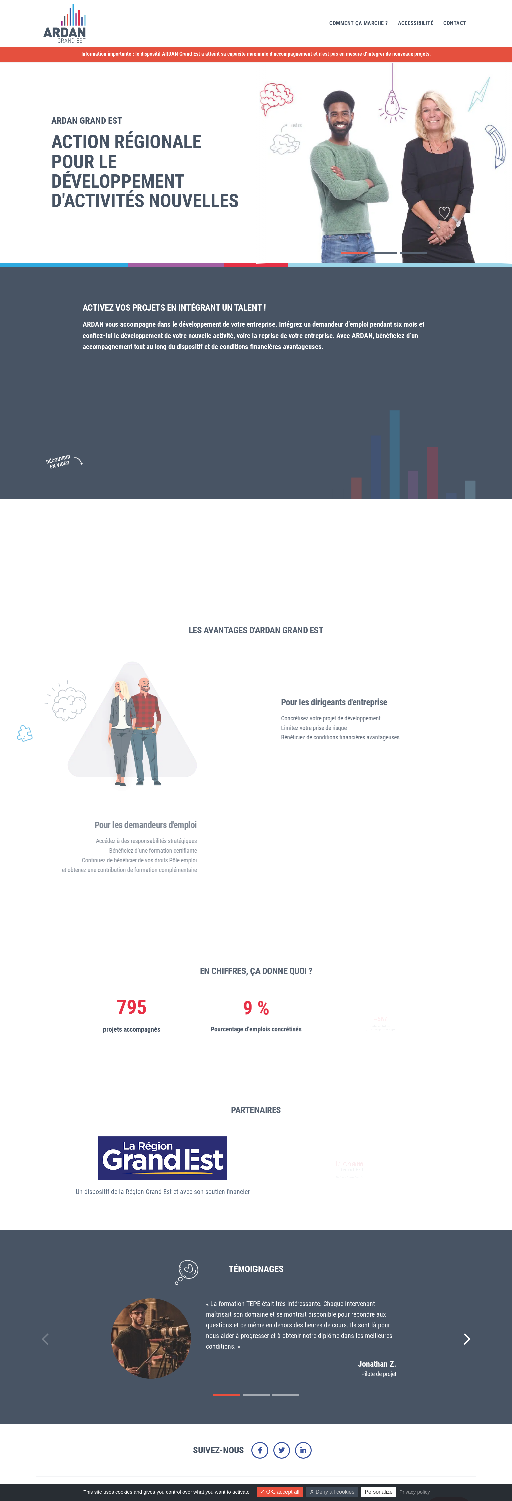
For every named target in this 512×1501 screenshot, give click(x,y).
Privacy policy (414, 1492)
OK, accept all (279, 1492)
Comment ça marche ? (358, 23)
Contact (454, 23)
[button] (354, 253)
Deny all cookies (332, 1492)
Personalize (379, 1492)
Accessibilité (416, 23)
